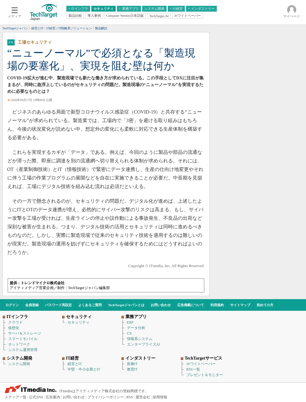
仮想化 (13, 328)
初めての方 (265, 305)
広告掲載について (190, 305)
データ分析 (136, 328)
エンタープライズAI (143, 344)
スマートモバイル (22, 339)
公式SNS (36, 397)
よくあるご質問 (90, 305)
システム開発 (19, 364)
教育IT (132, 369)
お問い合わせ (161, 305)
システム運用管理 (22, 350)
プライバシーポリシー (105, 397)
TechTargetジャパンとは (126, 305)
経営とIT (75, 364)
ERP (130, 322)
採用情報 (160, 397)
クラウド (15, 322)
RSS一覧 (193, 369)
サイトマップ (240, 305)
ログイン (12, 305)
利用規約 (217, 305)
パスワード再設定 (58, 305)
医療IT (132, 364)
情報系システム (140, 339)
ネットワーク (19, 344)
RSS (129, 397)
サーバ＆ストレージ (24, 333)
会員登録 (32, 305)
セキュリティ (79, 322)
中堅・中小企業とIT (84, 369)
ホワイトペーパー (201, 364)
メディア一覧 (15, 397)
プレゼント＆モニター (204, 375)
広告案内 (53, 397)
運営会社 (142, 397)
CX (129, 333)
